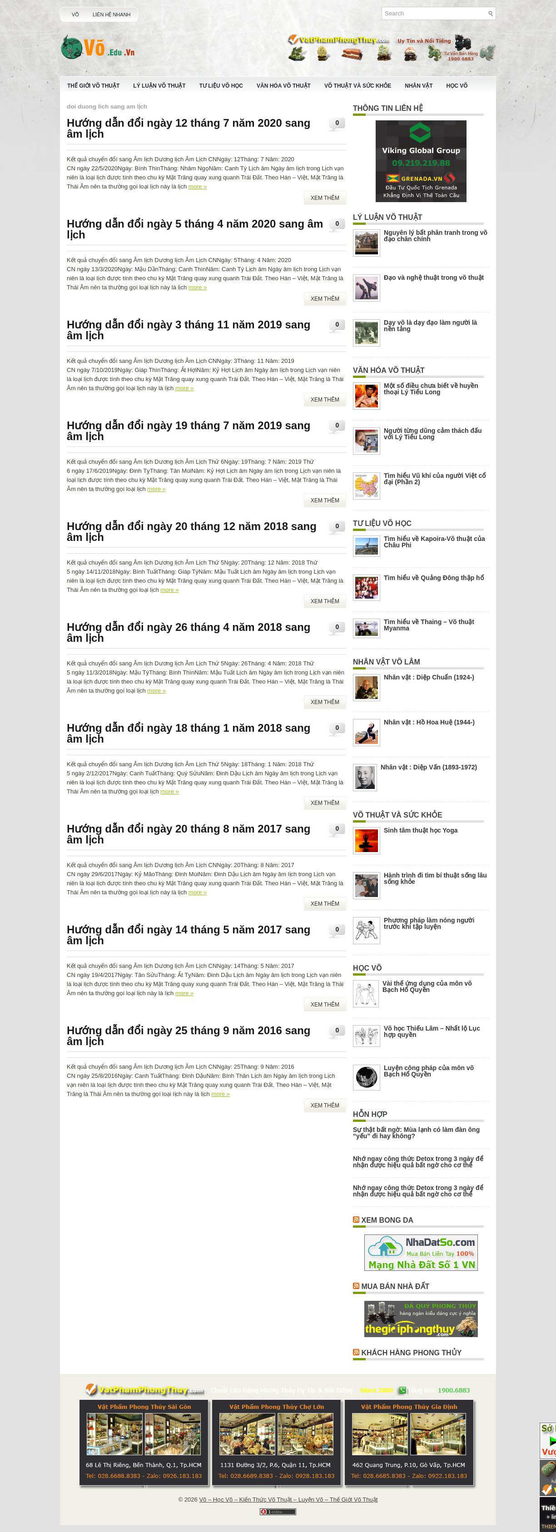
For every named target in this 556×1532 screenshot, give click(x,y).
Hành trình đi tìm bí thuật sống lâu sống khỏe (435, 878)
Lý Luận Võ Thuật (159, 86)
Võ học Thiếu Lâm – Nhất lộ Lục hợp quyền (432, 1031)
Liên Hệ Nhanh (112, 14)
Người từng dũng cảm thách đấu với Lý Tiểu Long (433, 434)
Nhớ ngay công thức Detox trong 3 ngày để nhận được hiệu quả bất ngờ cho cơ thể (418, 1162)
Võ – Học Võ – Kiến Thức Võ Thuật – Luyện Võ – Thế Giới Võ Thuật (288, 1499)
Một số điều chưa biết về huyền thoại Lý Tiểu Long (431, 389)
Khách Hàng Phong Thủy (411, 1353)
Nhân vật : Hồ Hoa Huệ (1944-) (429, 722)
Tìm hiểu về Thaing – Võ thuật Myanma (429, 625)
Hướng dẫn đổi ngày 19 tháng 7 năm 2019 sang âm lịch (188, 430)
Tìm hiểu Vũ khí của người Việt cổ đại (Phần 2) (435, 479)
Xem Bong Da (387, 1220)
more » (198, 186)
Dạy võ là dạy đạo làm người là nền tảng (430, 325)
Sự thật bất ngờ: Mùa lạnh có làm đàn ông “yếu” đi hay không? (416, 1133)
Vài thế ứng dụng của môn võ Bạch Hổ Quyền (427, 986)
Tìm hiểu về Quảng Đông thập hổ (434, 577)
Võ (75, 14)
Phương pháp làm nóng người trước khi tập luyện (429, 923)
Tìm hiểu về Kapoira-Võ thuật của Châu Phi (434, 542)
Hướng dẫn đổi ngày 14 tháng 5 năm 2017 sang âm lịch (188, 935)
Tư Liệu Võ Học (221, 86)
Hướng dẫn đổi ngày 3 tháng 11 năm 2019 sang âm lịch (188, 330)
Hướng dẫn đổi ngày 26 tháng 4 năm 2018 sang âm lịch (188, 632)
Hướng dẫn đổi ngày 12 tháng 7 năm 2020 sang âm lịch (188, 128)
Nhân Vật (418, 86)
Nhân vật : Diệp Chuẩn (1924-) (429, 677)
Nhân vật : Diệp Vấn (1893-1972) (429, 767)
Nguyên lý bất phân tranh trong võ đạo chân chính (435, 236)
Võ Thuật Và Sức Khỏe (357, 86)
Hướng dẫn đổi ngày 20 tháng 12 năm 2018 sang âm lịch (192, 531)
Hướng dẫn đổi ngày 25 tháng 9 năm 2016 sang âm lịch (188, 1035)
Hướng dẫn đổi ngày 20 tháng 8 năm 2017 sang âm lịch (188, 834)
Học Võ (457, 86)
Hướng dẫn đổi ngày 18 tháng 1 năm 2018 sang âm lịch (188, 733)
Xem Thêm (325, 198)
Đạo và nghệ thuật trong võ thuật (434, 277)
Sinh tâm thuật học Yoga (421, 830)
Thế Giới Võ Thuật (93, 86)
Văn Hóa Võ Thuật (284, 86)
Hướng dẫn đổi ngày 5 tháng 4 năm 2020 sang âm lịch (195, 229)
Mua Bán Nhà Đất (395, 1286)
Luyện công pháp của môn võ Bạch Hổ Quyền (429, 1071)
